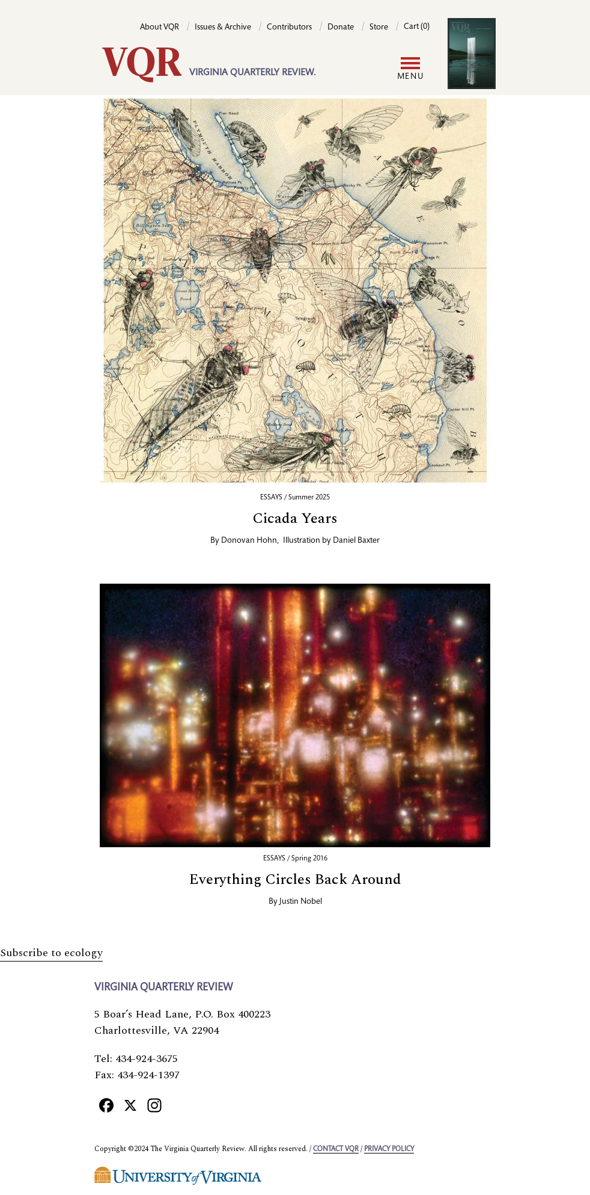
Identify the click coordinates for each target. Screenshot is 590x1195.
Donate (340, 27)
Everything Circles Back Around (295, 880)
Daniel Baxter (356, 541)
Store (379, 27)
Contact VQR (336, 1149)
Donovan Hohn (249, 541)
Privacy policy (389, 1149)
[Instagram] (154, 1105)
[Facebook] (106, 1105)
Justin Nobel (300, 902)
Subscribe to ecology (51, 953)
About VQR (159, 27)
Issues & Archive (223, 27)
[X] (130, 1105)
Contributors (289, 27)
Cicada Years (295, 519)
